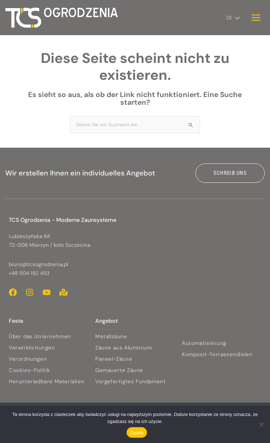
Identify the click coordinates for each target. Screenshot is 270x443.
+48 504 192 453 (29, 273)
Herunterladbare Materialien (46, 381)
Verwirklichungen (32, 347)
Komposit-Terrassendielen (217, 354)
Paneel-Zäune (113, 358)
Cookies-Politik (29, 370)
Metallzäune (111, 336)
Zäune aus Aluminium (123, 347)
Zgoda (136, 432)
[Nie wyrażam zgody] (261, 424)
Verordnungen (28, 358)
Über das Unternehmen (40, 336)
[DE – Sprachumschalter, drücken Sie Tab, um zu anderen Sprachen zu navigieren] (231, 17)
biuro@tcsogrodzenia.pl (38, 264)
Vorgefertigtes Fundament (130, 381)
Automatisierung (204, 343)
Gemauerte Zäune (119, 370)
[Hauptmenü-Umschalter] (256, 17)
